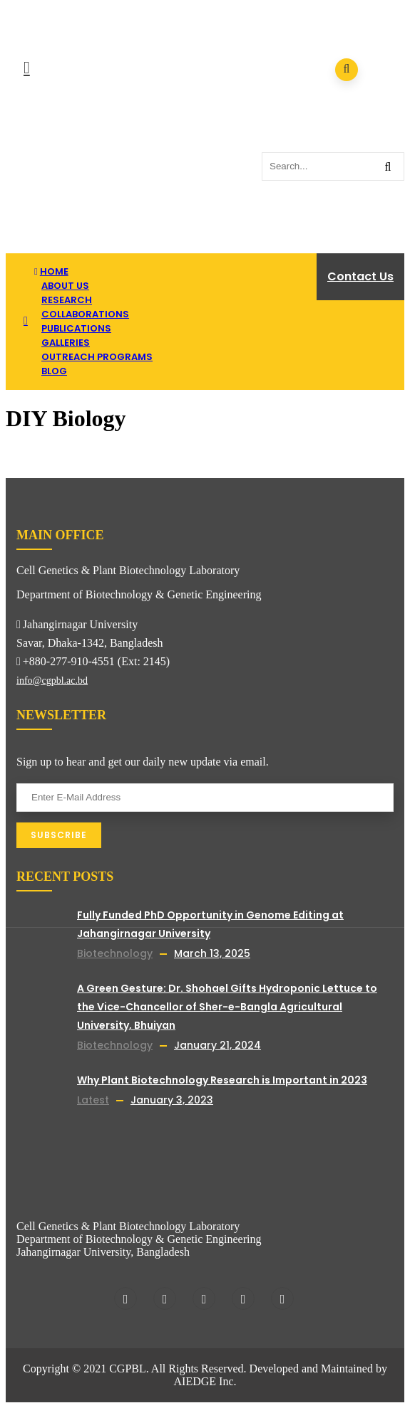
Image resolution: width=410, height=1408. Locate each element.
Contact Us (360, 276)
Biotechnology (115, 953)
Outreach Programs (97, 357)
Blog (54, 371)
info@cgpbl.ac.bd (52, 680)
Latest (93, 1100)
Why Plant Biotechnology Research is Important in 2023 (222, 1080)
